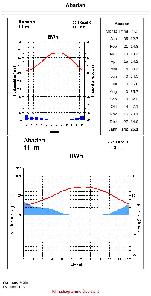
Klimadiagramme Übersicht (75, 291)
